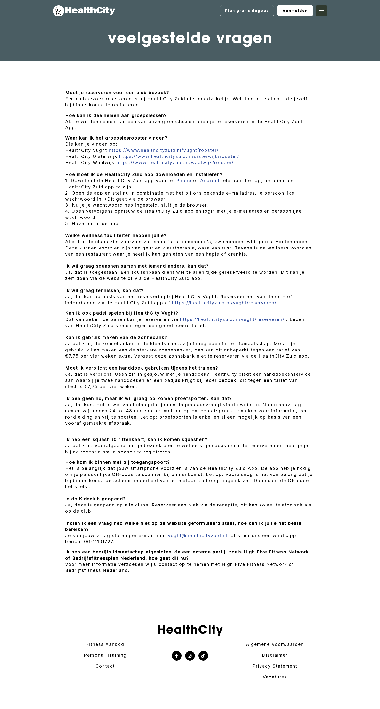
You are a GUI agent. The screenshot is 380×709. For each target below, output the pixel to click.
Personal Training (105, 655)
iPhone (183, 180)
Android (210, 180)
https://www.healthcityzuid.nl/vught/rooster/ (164, 150)
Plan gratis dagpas (247, 10)
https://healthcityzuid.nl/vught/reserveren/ (224, 302)
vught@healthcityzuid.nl (197, 535)
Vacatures (275, 676)
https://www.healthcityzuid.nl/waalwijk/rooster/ (175, 162)
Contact (105, 666)
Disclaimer (275, 655)
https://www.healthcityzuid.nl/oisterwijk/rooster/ (179, 156)
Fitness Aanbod (105, 644)
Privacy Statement (275, 666)
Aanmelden (295, 10)
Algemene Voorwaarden (275, 644)
